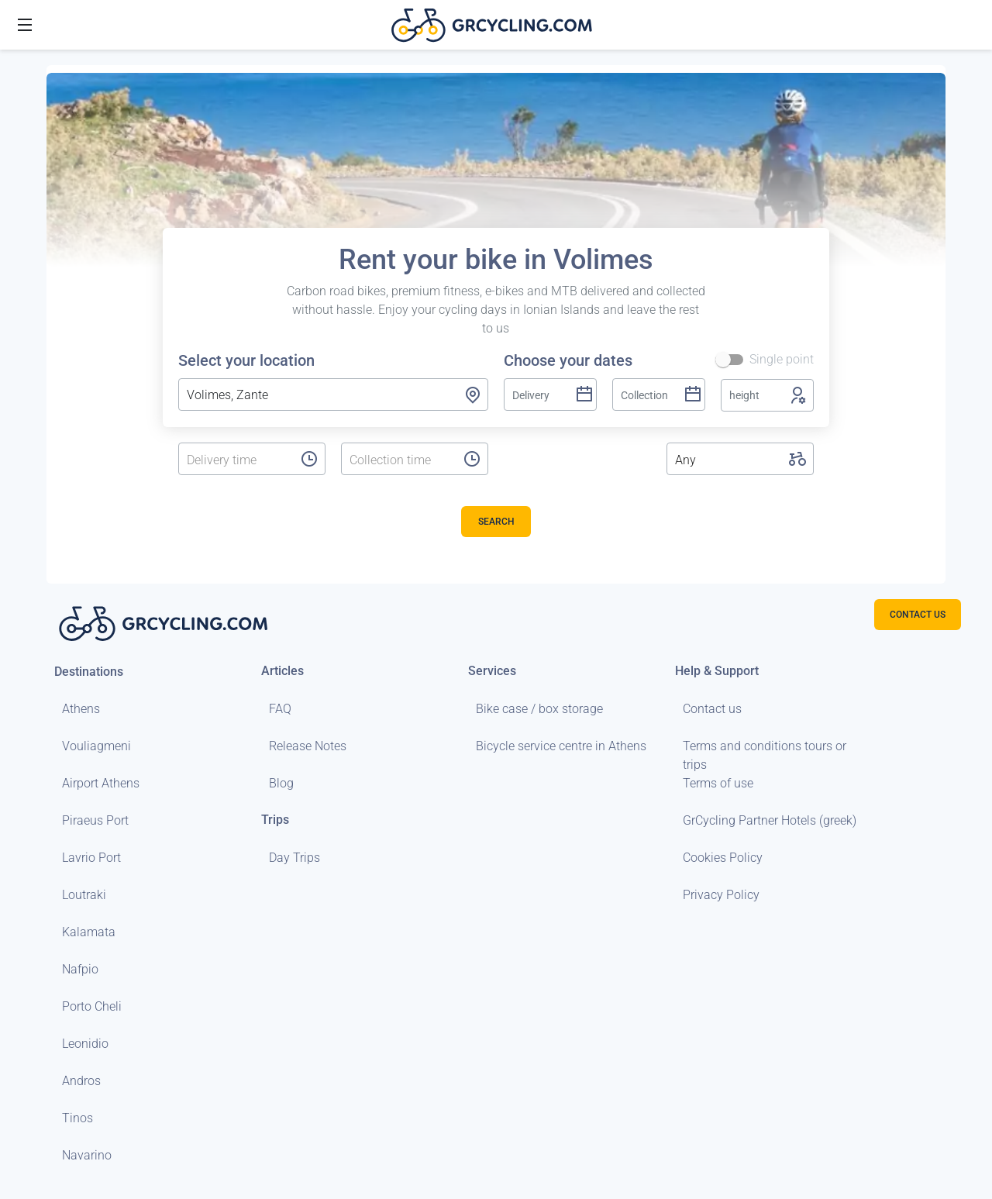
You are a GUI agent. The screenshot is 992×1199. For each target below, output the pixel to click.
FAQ (280, 708)
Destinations (88, 671)
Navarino (87, 1155)
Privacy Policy (721, 894)
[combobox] (333, 394)
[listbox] (235, 460)
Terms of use (718, 783)
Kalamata (88, 932)
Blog (281, 783)
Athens (81, 708)
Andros (81, 1080)
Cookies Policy (723, 857)
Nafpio (80, 969)
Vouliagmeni (96, 746)
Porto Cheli (92, 1006)
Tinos (77, 1118)
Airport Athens (101, 783)
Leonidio (85, 1043)
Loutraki (84, 894)
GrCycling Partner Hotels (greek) (769, 820)
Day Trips (294, 857)
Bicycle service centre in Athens (561, 746)
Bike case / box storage (539, 708)
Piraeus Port (95, 820)
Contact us (712, 708)
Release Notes (307, 746)
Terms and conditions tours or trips (764, 755)
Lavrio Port (91, 857)
